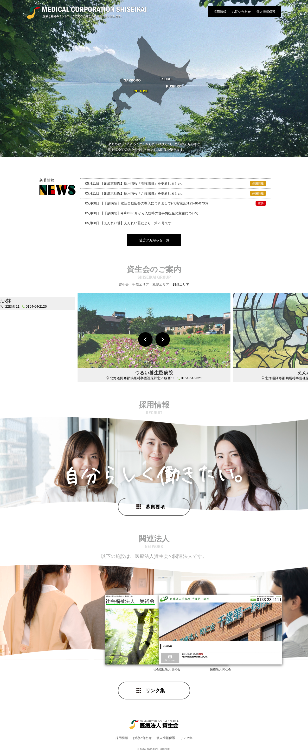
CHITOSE (141, 91)
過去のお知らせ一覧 (154, 240)
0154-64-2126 (36, 378)
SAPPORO (132, 80)
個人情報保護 (266, 12)
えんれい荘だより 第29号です (128, 223)
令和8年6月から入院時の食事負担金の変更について (142, 213)
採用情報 (220, 12)
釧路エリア (181, 285)
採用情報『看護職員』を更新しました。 (175, 183)
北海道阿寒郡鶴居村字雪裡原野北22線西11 (142, 378)
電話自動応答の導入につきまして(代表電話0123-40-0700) (175, 203)
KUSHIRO (174, 86)
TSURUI (166, 79)
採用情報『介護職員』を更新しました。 (175, 193)
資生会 (124, 285)
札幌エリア (160, 285)
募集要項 (155, 507)
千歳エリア (140, 285)
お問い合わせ (241, 12)
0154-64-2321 (191, 378)
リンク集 (155, 690)
